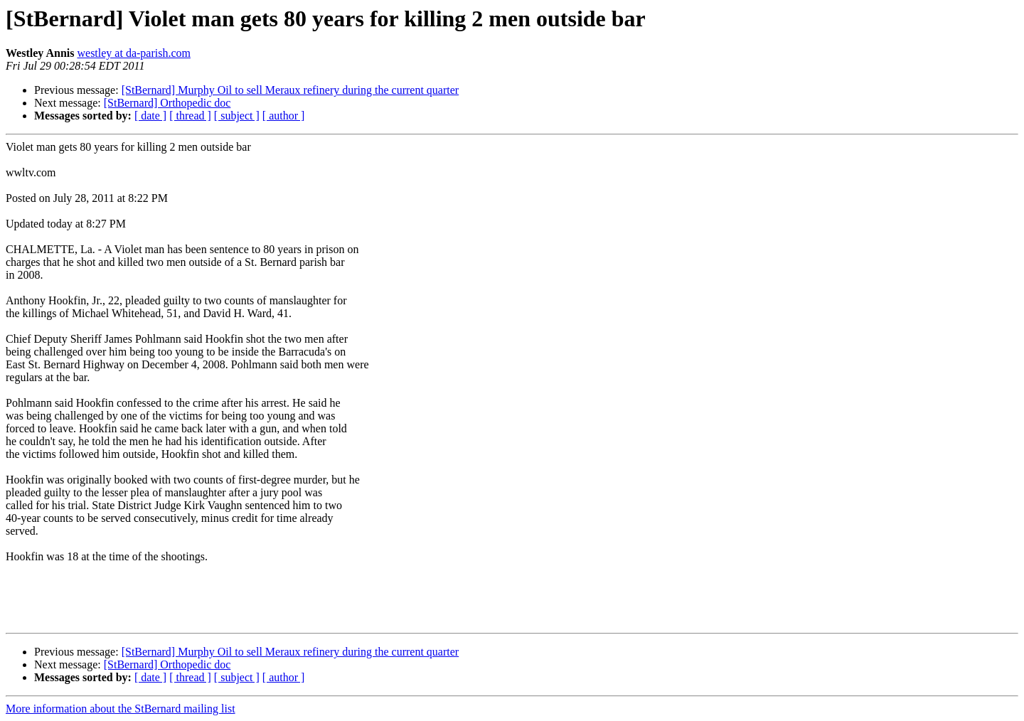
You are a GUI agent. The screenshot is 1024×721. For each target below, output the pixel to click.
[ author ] (283, 116)
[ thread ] (190, 116)
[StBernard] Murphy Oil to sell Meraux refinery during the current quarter (290, 90)
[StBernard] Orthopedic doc (167, 103)
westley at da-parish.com (134, 53)
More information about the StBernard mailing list (120, 709)
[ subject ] (237, 116)
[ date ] (150, 116)
